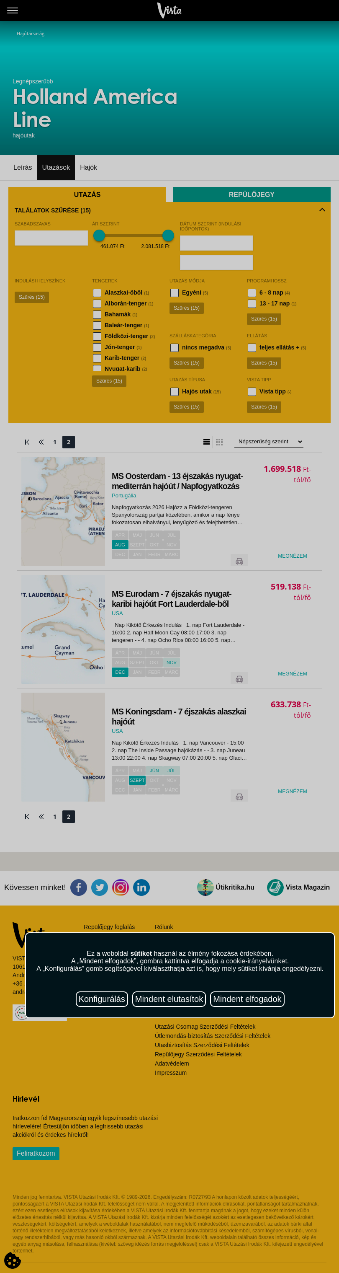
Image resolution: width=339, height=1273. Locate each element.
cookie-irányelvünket (256, 961)
